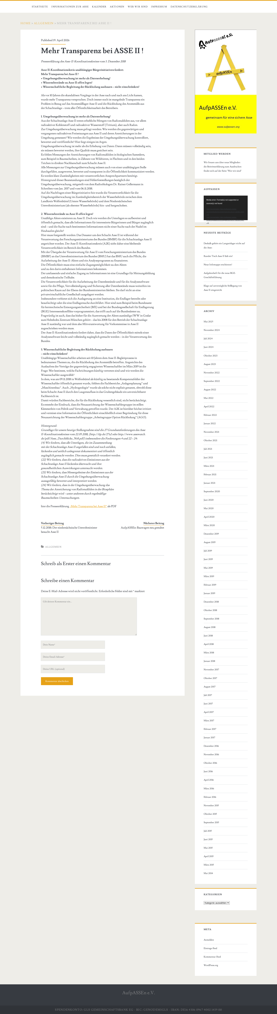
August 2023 (210, 364)
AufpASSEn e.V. (138, 993)
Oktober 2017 (210, 678)
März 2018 (209, 652)
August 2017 (210, 686)
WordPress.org (211, 965)
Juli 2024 (208, 338)
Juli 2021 (208, 449)
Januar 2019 (209, 593)
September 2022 (212, 381)
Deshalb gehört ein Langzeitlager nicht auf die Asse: (224, 245)
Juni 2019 (208, 559)
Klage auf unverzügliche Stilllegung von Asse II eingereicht (223, 287)
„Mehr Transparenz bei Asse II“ (88, 506)
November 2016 (211, 754)
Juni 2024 (209, 347)
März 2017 (209, 720)
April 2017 (209, 712)
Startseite (40, 6)
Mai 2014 (208, 873)
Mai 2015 (208, 847)
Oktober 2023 (210, 355)
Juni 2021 (208, 457)
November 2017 (211, 669)
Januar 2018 (209, 661)
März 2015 (209, 864)
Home (25, 23)
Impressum (159, 6)
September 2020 (212, 491)
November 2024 (212, 330)
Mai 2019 (208, 567)
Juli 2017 (208, 695)
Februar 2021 (210, 474)
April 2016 (209, 780)
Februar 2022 (210, 415)
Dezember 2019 (211, 533)
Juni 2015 (208, 839)
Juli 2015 (208, 831)
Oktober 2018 (210, 610)
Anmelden (209, 939)
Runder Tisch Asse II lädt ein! (218, 256)
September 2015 (211, 822)
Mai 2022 (208, 398)
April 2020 (209, 516)
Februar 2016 (210, 797)
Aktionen (117, 6)
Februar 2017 (210, 729)
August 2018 (210, 627)
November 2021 (211, 432)
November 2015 (211, 805)
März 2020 (209, 525)
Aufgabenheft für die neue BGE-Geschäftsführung (220, 275)
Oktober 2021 (210, 440)
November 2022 (212, 372)
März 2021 (209, 466)
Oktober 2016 (210, 763)
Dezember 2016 (211, 746)
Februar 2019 (210, 584)
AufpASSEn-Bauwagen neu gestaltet (142, 527)
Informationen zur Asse (70, 6)
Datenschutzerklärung (189, 6)
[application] (226, 208)
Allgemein (44, 23)
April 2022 (209, 406)
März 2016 (209, 788)
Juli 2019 (208, 550)
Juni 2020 (209, 500)
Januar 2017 (209, 737)
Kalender (99, 6)
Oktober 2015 (210, 814)
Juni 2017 (208, 703)
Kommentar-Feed (212, 956)
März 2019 (209, 576)
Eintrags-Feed (210, 948)
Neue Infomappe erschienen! (218, 264)
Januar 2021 (209, 483)
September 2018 (211, 618)
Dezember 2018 (211, 601)
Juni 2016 (208, 771)
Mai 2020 (209, 508)
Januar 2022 (210, 423)
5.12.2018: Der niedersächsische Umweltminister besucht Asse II (69, 530)
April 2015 (209, 856)
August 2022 (210, 389)
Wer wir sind (138, 6)
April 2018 (209, 644)
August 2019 (210, 542)
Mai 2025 (208, 321)
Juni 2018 (208, 635)
